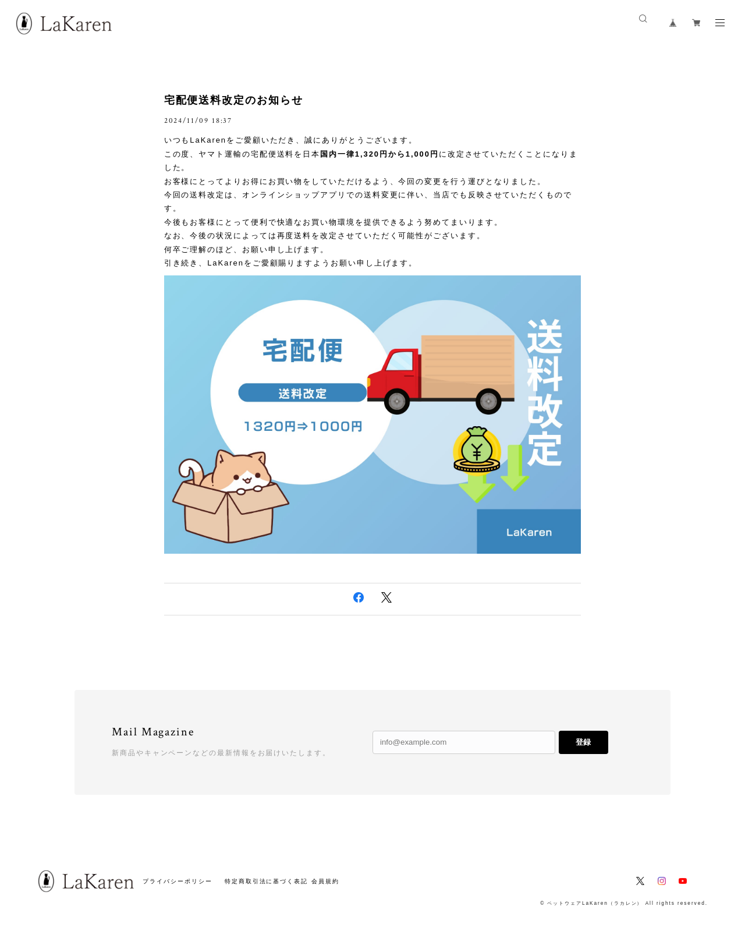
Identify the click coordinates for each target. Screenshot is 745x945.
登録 (583, 742)
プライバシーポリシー (177, 881)
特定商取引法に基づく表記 (266, 881)
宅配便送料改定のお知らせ (233, 100)
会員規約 (325, 881)
